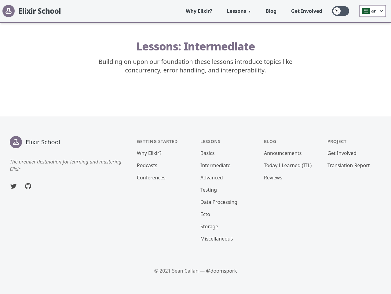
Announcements (282, 153)
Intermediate (215, 165)
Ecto (205, 214)
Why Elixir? (199, 11)
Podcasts (147, 165)
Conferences (151, 177)
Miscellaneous (216, 238)
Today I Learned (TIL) (288, 165)
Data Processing (218, 202)
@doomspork (221, 270)
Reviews (273, 177)
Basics (207, 153)
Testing (208, 189)
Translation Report (348, 165)
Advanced (211, 177)
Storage (209, 226)
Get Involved (306, 11)
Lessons (236, 11)
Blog (271, 11)
